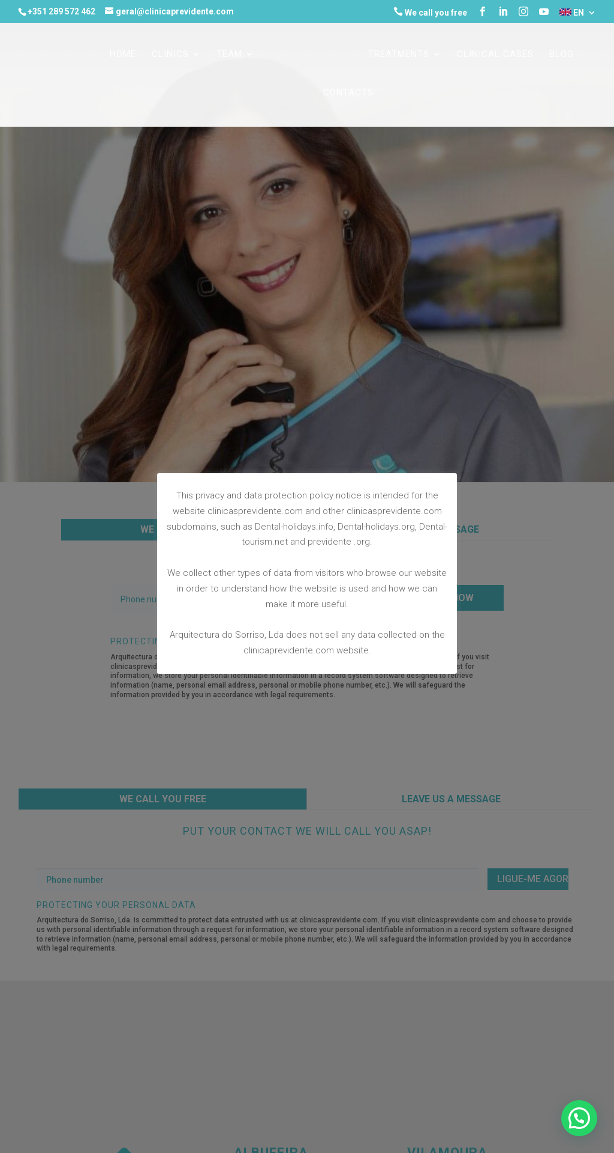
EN (571, 12)
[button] (579, 1118)
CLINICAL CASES (495, 54)
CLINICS (170, 54)
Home (123, 54)
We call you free (430, 12)
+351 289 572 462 (61, 11)
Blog (561, 54)
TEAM (229, 54)
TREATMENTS (398, 54)
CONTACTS (348, 93)
